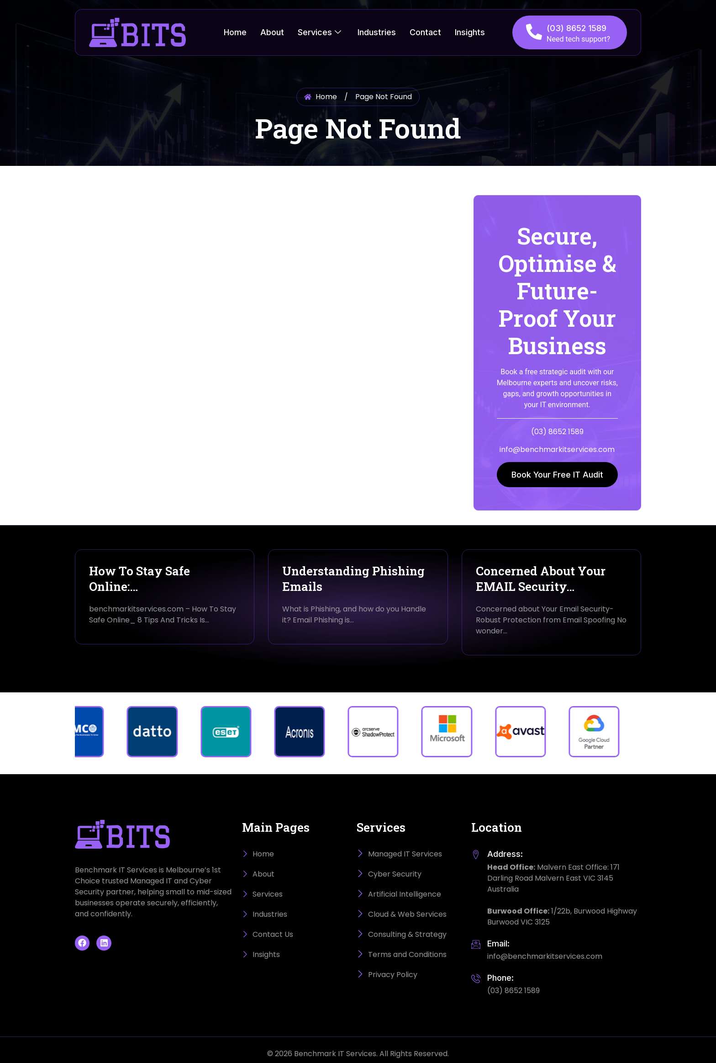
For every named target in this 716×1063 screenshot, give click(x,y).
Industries (377, 32)
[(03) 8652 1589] (534, 32)
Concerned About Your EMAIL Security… (540, 578)
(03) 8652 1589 (576, 28)
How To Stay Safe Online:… (139, 578)
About (272, 32)
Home (235, 32)
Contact (425, 32)
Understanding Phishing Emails (353, 578)
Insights (470, 32)
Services (319, 32)
